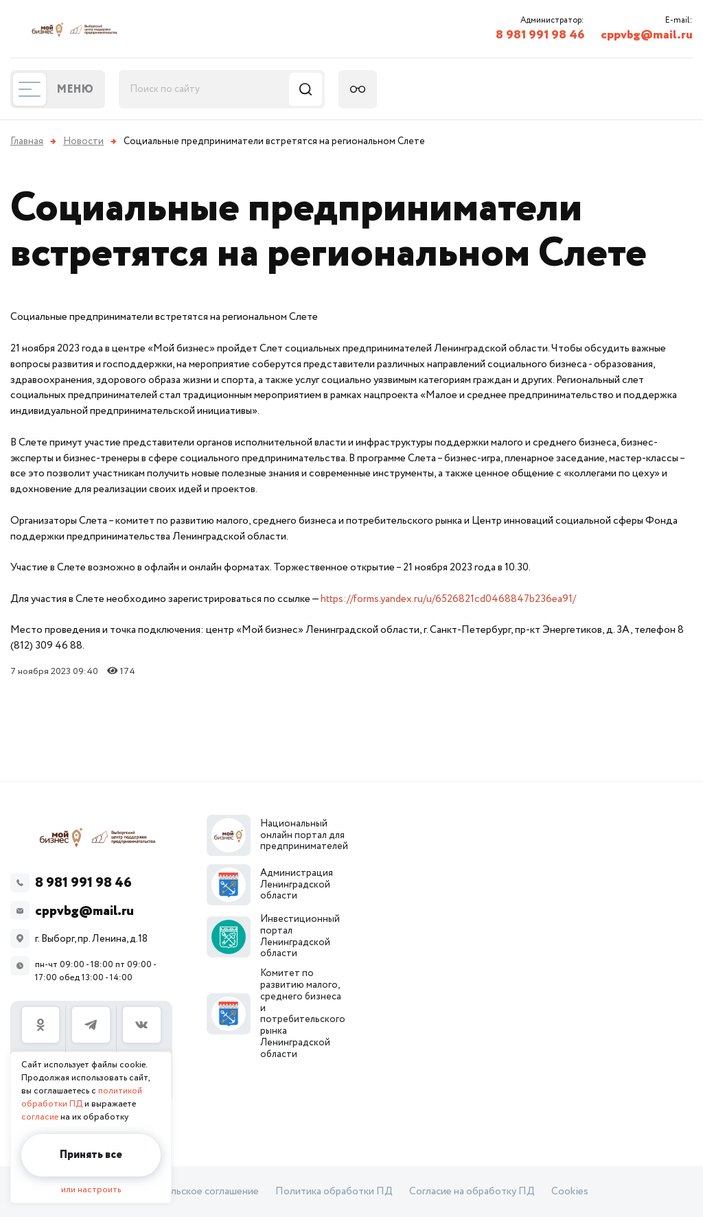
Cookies (569, 1191)
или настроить (91, 1189)
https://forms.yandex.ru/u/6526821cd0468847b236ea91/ (448, 599)
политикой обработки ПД (81, 1098)
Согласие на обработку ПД (472, 1191)
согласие (39, 1117)
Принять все (91, 1155)
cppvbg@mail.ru (647, 35)
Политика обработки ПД (334, 1191)
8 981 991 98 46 (540, 35)
